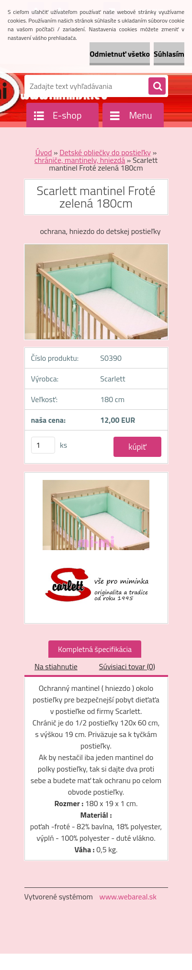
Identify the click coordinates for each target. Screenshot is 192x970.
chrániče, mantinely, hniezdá (79, 160)
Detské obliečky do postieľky (105, 152)
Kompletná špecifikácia (95, 649)
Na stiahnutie (56, 666)
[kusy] (43, 445)
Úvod (43, 152)
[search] (157, 86)
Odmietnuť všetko (120, 54)
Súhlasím (169, 54)
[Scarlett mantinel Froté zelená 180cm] (96, 520)
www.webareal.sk (128, 896)
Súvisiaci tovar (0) (127, 666)
